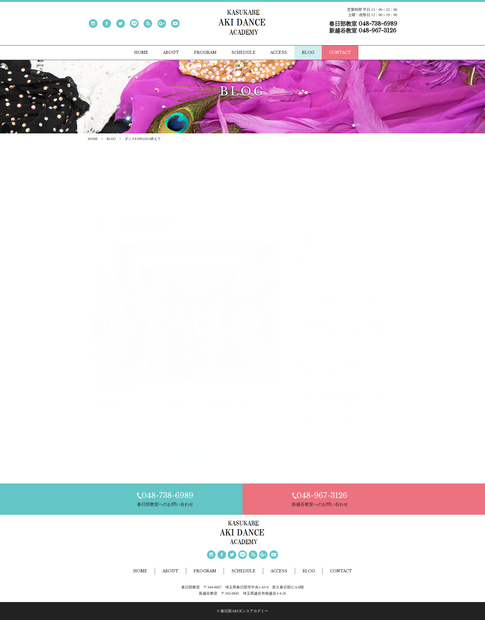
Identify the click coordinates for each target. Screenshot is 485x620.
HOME (93, 139)
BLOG (111, 139)
